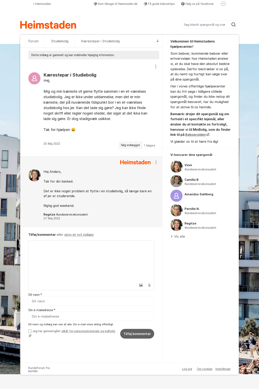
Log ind (187, 369)
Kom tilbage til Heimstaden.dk (115, 3)
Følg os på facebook (197, 3)
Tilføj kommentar (137, 334)
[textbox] (91, 261)
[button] (141, 285)
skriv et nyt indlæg (78, 235)
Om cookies (204, 369)
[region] (91, 107)
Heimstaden (42, 3)
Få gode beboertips (159, 3)
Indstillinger (223, 369)
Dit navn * (35, 295)
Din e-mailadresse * (41, 310)
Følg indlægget (130, 145)
